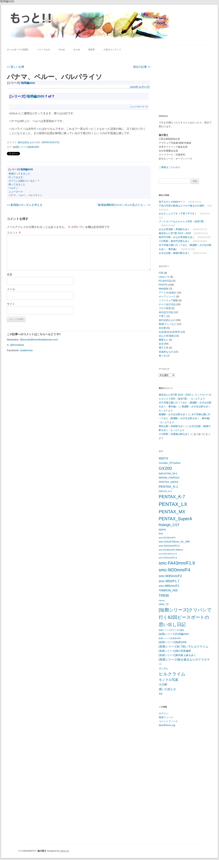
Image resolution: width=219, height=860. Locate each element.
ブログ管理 (165, 308)
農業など (163, 339)
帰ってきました (17, 184)
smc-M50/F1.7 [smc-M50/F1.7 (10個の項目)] (169, 581)
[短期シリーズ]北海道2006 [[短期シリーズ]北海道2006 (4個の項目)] (170, 638)
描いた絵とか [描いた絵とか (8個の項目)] (167, 689)
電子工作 (163, 347)
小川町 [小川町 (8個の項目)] (163, 684)
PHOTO (163, 284)
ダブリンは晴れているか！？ (24, 180)
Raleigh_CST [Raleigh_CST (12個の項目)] (169, 525)
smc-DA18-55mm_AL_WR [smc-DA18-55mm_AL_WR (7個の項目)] (174, 541)
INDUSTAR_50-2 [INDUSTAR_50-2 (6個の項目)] (168, 473)
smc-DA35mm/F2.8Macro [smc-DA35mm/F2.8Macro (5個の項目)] (171, 550)
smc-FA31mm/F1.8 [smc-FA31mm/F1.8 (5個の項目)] (168, 558)
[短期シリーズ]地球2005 (26, 147)
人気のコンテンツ (112, 49)
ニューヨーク (16, 191)
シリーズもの (43, 49)
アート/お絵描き (167, 292)
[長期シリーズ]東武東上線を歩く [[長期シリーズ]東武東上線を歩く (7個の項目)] (177, 655)
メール (11, 289)
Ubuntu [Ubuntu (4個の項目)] (162, 600)
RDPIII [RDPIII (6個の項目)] (162, 529)
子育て (162, 316)
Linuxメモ (164, 276)
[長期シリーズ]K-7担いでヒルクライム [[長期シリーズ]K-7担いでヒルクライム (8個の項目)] (183, 646)
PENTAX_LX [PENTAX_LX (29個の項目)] (173, 504)
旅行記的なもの (26, 142)
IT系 (161, 272)
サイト (11, 303)
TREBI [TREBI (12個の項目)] (164, 595)
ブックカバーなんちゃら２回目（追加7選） (182, 221)
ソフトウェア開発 (168, 300)
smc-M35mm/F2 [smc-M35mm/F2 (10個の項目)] (170, 576)
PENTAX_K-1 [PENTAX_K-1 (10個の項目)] (168, 486)
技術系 (91, 49)
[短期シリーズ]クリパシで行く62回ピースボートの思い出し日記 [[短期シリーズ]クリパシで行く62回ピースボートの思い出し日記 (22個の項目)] (185, 617)
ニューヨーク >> (139, 106)
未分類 (162, 328)
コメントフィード (168, 721)
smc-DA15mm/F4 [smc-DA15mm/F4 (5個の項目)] (167, 537)
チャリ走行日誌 (167, 304)
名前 (9, 274)
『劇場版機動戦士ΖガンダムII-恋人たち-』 (123, 204)
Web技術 (164, 288)
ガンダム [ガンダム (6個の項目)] (163, 668)
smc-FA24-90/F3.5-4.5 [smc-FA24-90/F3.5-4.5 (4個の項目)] (168, 554)
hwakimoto (26, 350)
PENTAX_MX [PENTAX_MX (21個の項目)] (172, 511)
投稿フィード (166, 717)
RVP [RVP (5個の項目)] (161, 534)
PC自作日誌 (165, 280)
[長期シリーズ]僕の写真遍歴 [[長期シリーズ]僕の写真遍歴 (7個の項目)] (175, 650)
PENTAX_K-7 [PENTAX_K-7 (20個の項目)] (172, 496)
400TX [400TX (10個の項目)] (163, 458)
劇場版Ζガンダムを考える (24, 204)
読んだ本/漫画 (166, 335)
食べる (162, 355)
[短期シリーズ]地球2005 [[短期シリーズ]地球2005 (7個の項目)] (173, 642)
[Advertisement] (180, 82)
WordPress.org (167, 725)
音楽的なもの (166, 351)
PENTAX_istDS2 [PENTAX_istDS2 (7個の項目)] (168, 481)
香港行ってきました (19, 173)
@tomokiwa (17, 344)
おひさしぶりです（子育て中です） (178, 213)
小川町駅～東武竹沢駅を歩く (174, 241)
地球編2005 (28, 82)
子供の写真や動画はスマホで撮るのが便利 (181, 205)
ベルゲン (13, 188)
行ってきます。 (17, 177)
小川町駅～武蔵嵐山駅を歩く (174, 434)
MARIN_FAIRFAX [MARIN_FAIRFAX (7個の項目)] (169, 477)
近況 (161, 343)
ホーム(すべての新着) (17, 49)
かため (76, 49)
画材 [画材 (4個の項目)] (161, 694)
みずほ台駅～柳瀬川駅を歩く (174, 253)
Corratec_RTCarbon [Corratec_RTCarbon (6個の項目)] (170, 463)
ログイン (163, 713)
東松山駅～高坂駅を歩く (172, 426)
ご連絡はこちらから (169, 167)
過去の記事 (142, 66)
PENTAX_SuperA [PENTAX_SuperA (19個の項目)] (175, 518)
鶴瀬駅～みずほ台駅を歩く (173, 414)
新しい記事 (15, 66)
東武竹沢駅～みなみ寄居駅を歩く (177, 237)
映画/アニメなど (167, 324)
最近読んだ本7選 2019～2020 (175, 233)
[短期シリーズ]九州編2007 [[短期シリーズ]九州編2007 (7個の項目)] (174, 633)
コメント (14, 232)
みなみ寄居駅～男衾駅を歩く (174, 229)
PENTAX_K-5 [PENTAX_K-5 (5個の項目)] (165, 491)
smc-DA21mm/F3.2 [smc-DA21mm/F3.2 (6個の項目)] (169, 545)
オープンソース (167, 296)
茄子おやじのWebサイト (172, 201)
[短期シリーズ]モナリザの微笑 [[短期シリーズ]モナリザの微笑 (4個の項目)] (171, 630)
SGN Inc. (64, 851)
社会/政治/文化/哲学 (169, 332)
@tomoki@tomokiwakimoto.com (39, 339)
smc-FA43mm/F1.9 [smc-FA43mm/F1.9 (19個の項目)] (177, 563)
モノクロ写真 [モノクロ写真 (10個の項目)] (168, 680)
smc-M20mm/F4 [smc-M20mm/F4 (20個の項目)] (174, 569)
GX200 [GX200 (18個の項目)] (165, 468)
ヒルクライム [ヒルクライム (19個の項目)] (172, 673)
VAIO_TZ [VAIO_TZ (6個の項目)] (164, 604)
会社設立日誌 (166, 312)
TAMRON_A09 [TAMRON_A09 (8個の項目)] (168, 590)
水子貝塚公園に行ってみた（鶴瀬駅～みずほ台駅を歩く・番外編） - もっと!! (185, 418)
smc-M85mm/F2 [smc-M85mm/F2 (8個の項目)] (169, 585)
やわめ (61, 49)
